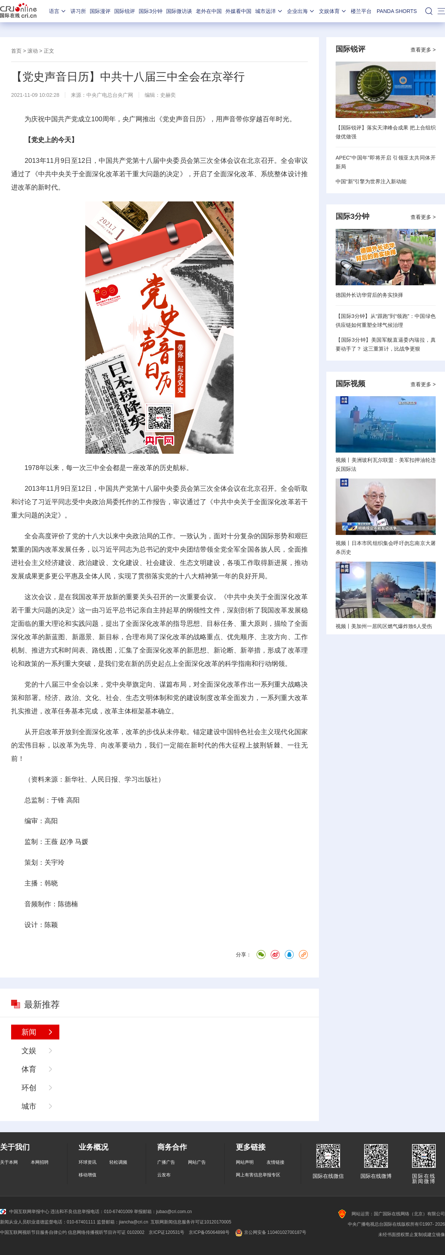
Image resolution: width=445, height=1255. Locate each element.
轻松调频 (118, 1162)
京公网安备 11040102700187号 (270, 1232)
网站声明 (245, 1162)
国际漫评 (100, 11)
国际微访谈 (179, 11)
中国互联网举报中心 (24, 1211)
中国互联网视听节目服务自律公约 (33, 1232)
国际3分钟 (150, 11)
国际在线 (18, 11)
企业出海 (301, 11)
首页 (16, 51)
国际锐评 (124, 11)
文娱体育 (333, 11)
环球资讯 (87, 1162)
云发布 (164, 1174)
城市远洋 (269, 11)
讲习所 (78, 11)
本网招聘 (40, 1162)
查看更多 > (423, 50)
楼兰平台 (361, 11)
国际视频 (350, 384)
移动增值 (87, 1174)
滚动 (32, 51)
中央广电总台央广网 (109, 95)
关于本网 (9, 1162)
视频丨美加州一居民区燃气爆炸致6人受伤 (384, 626)
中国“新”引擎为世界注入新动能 (371, 181)
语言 (58, 11)
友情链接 (275, 1162)
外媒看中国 (238, 11)
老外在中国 (209, 11)
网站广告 (197, 1162)
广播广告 (166, 1162)
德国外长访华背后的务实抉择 (369, 295)
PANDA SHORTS (397, 11)
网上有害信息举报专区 (258, 1174)
